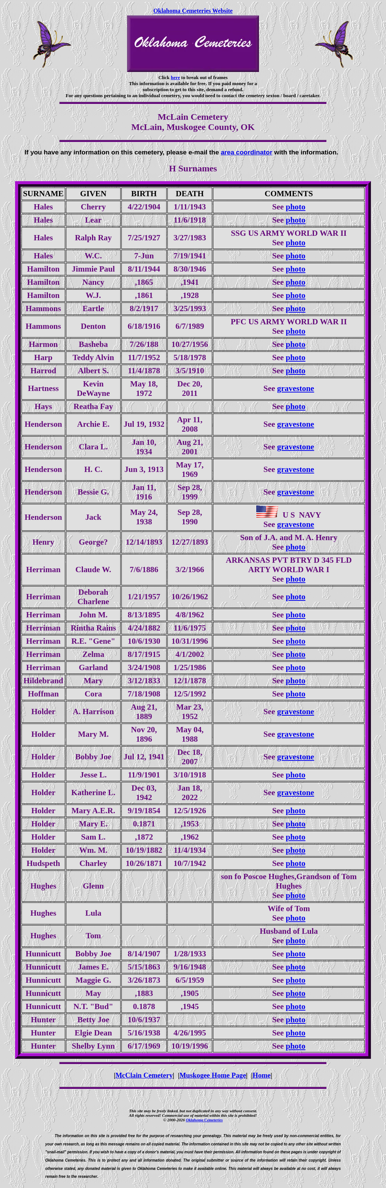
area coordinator (247, 152)
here (175, 77)
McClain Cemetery (144, 1075)
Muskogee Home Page (212, 1075)
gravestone (295, 388)
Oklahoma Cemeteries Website (193, 11)
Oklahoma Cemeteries (204, 1120)
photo (295, 206)
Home (262, 1075)
